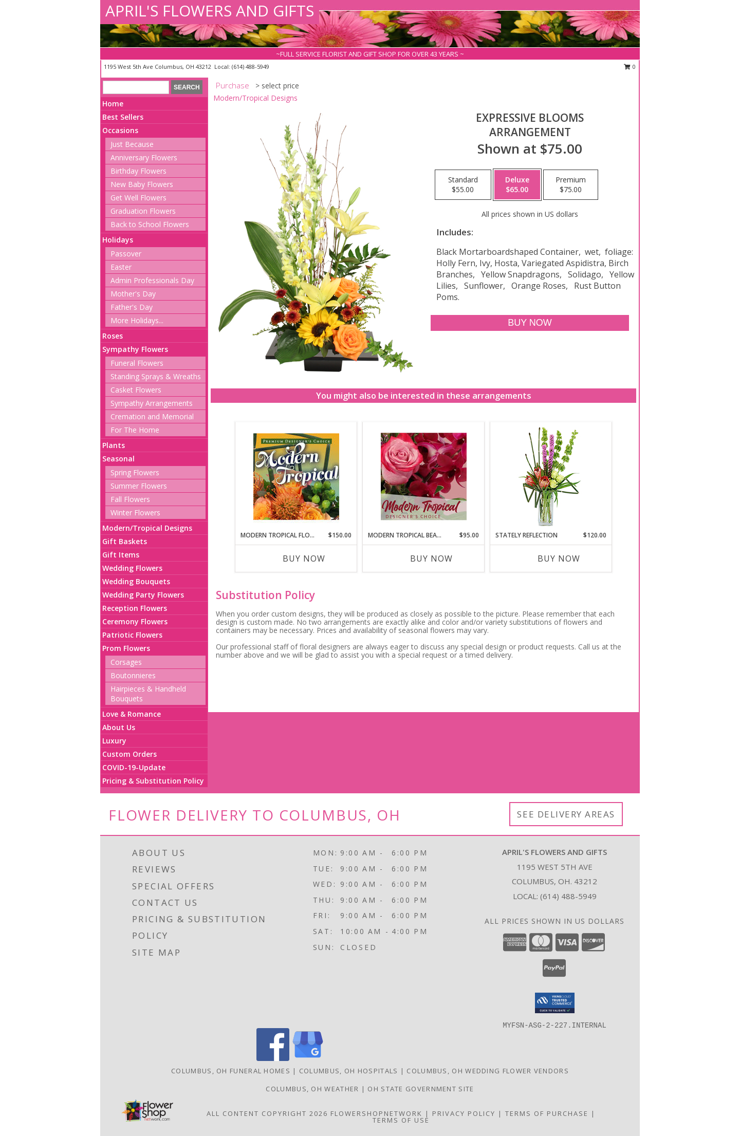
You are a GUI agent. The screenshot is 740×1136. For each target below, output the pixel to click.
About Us (118, 727)
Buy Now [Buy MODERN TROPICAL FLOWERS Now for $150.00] (304, 558)
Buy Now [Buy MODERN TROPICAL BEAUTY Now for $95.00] (431, 558)
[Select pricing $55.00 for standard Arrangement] (463, 185)
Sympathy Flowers (135, 349)
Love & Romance (131, 714)
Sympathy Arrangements (151, 403)
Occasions (120, 130)
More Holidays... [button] (136, 320)
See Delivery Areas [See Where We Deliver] (566, 814)
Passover (125, 253)
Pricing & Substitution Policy (153, 781)
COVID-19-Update (133, 767)
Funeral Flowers (136, 363)
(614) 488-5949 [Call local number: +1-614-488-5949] (250, 66)
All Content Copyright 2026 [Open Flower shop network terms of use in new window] (267, 1113)
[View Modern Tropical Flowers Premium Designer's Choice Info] (296, 476)
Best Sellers (122, 117)
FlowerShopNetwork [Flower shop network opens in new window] (376, 1113)
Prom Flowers (126, 648)
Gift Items (120, 555)
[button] (555, 1003)
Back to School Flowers (149, 224)
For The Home (134, 430)
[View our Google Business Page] (307, 1058)
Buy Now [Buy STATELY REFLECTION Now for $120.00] (559, 558)
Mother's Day (133, 294)
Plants (113, 445)
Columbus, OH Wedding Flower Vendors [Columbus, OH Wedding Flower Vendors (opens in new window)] (487, 1070)
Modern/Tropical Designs (147, 528)
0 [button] (629, 66)
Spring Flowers (134, 472)
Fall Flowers (130, 499)
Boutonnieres (133, 675)
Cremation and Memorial (152, 416)
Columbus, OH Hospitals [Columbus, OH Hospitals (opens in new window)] (348, 1070)
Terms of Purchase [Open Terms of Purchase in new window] (546, 1113)
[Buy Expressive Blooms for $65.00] (529, 323)
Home (112, 103)
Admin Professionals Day (152, 280)
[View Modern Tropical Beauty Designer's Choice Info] (424, 476)
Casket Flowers (135, 390)
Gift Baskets (124, 541)
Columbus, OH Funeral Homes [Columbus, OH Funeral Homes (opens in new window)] (230, 1070)
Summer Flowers (138, 486)
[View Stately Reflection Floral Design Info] (551, 476)
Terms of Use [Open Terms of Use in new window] (401, 1120)
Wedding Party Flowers (143, 595)
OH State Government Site (420, 1088)
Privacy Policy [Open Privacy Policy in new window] (463, 1113)
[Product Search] (136, 87)
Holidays (117, 240)
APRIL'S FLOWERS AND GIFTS (209, 10)
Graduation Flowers (143, 211)
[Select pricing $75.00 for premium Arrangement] (571, 185)
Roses (112, 336)
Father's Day (131, 307)
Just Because (132, 144)
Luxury (114, 741)
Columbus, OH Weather (312, 1088)
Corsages (126, 662)
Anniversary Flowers (143, 157)
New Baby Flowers (141, 184)
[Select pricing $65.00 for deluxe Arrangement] (517, 185)
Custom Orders (129, 754)
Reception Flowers (134, 608)
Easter (121, 267)
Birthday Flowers (138, 171)
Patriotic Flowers (132, 635)
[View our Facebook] (272, 1058)
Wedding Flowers (132, 568)
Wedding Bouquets (136, 581)
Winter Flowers (135, 512)
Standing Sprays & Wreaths (155, 376)
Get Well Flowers (138, 197)
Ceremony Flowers (135, 621)
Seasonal (118, 458)
